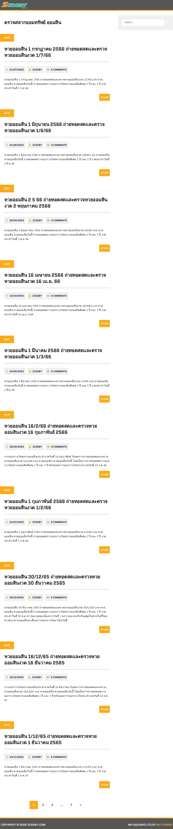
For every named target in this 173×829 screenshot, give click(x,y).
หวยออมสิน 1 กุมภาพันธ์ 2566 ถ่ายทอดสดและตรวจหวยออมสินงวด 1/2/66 (56, 503)
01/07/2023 (17, 69)
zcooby (37, 69)
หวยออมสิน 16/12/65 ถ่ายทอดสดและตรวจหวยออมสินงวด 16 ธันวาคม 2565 (52, 657)
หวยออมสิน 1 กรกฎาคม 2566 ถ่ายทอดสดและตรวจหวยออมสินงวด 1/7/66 (55, 52)
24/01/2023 (17, 520)
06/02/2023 (17, 445)
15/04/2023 (17, 295)
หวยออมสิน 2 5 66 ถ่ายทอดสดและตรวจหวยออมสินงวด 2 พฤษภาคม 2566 (55, 202)
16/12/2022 (16, 675)
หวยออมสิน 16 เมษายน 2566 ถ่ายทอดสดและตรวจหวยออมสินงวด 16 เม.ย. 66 (55, 277)
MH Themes (164, 822)
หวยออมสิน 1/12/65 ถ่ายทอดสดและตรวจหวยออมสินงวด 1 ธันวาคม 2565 (50, 737)
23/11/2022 (16, 754)
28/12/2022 (17, 595)
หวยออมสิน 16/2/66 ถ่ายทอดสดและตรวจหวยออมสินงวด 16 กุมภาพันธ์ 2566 (50, 427)
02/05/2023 (17, 219)
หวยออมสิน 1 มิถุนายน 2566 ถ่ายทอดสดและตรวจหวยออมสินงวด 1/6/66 (54, 127)
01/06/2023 (17, 144)
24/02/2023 (17, 370)
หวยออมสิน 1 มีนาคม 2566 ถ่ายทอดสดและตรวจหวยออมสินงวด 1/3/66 (53, 352)
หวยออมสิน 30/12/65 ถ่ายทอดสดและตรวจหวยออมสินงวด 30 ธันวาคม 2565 (52, 578)
